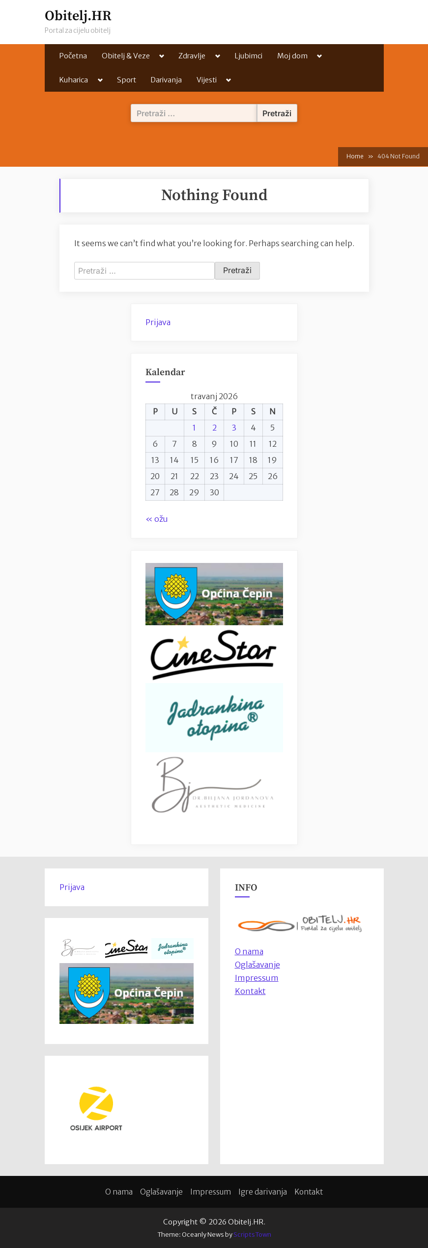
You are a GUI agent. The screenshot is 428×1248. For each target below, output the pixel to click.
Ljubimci (248, 55)
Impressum (257, 978)
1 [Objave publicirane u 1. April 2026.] (194, 428)
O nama (119, 1192)
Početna (73, 55)
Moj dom (292, 55)
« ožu (156, 519)
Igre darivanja (262, 1192)
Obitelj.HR (78, 16)
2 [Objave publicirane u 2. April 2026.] (214, 428)
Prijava (158, 322)
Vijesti (207, 79)
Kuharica (73, 79)
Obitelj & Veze (126, 55)
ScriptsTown (252, 1234)
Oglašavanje (257, 964)
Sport (126, 79)
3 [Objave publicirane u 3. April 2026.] (234, 428)
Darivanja (166, 79)
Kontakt (250, 991)
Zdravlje (191, 55)
